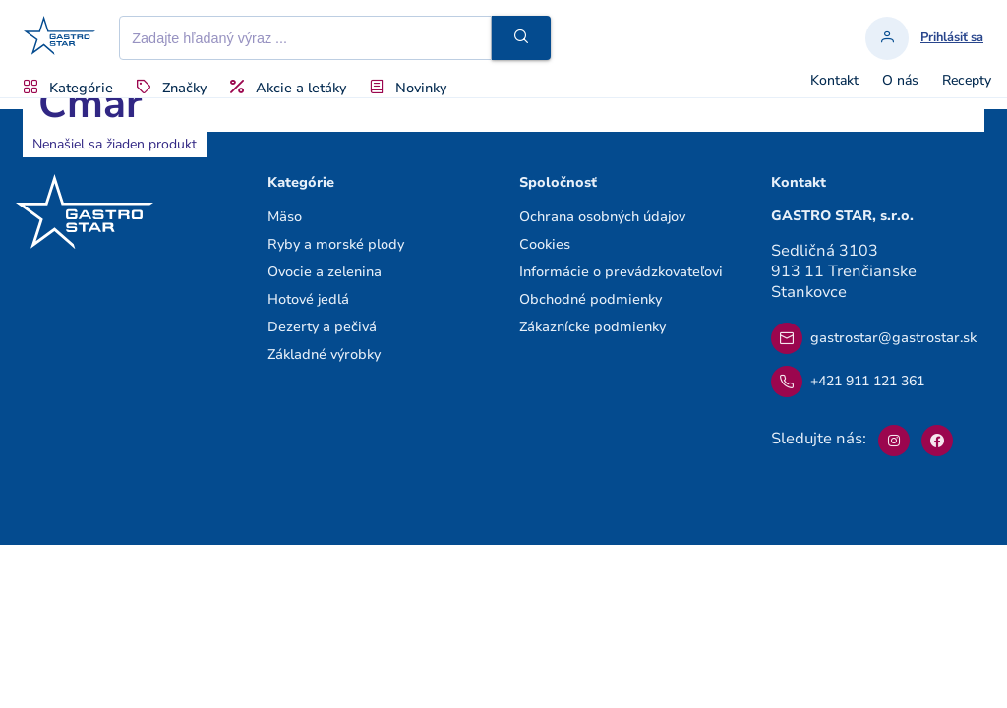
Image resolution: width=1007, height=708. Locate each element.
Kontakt (834, 80)
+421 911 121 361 (847, 381)
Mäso (284, 216)
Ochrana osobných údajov (602, 216)
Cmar (90, 104)
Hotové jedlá (308, 299)
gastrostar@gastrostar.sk (874, 338)
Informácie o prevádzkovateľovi (621, 272)
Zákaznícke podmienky (592, 327)
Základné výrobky (324, 354)
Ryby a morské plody (335, 244)
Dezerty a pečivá (322, 327)
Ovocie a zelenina (324, 272)
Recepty (966, 80)
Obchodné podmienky (590, 299)
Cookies (544, 244)
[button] (521, 38)
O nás (900, 80)
